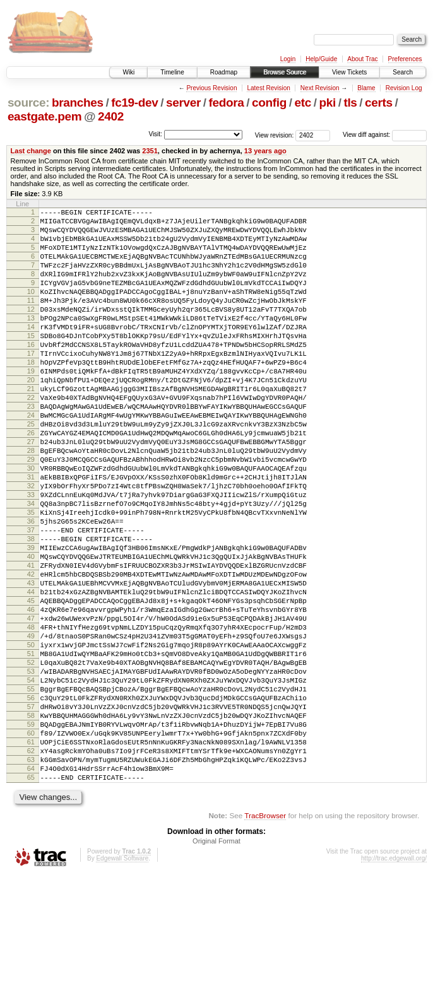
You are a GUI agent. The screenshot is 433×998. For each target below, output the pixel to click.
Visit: (155, 134)
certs (379, 102)
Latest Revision (268, 88)
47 (31, 705)
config (269, 102)
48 (31, 716)
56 (31, 802)
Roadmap (223, 72)
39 (31, 619)
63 (31, 877)
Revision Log (404, 88)
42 (31, 651)
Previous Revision (211, 88)
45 (31, 684)
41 (31, 641)
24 (31, 458)
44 (31, 673)
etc (303, 102)
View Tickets (349, 72)
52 (31, 759)
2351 (150, 151)
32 (31, 544)
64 (31, 887)
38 (31, 609)
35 (31, 576)
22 (31, 437)
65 (31, 898)
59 (31, 834)
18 (31, 394)
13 (31, 340)
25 (31, 469)
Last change (31, 151)
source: (28, 102)
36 (31, 587)
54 (31, 780)
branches (78, 102)
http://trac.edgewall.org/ (394, 981)
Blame (366, 88)
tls (350, 102)
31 (31, 533)
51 (31, 748)
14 (31, 351)
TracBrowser (265, 938)
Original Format (216, 964)
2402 (111, 116)
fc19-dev (134, 102)
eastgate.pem (44, 116)
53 (31, 769)
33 (31, 555)
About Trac (362, 59)
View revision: (274, 134)
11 (31, 319)
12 (31, 330)
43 (31, 662)
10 (31, 308)
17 (31, 383)
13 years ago (265, 151)
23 (31, 448)
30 (31, 523)
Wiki (128, 72)
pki (327, 102)
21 (31, 426)
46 (31, 694)
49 (31, 727)
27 (31, 491)
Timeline (172, 72)
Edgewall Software (122, 981)
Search (403, 72)
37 (31, 598)
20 (31, 416)
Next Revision (320, 88)
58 (31, 823)
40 (31, 630)
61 (31, 855)
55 (31, 791)
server (183, 102)
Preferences (405, 59)
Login (287, 59)
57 (31, 812)
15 (31, 362)
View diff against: (385, 134)
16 (31, 373)
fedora (226, 102)
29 (31, 512)
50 (31, 737)
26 (31, 480)
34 (31, 566)
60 (31, 844)
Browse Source (284, 72)
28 (31, 501)
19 (31, 405)
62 (31, 866)
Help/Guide (321, 59)
